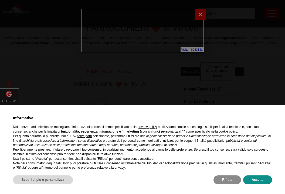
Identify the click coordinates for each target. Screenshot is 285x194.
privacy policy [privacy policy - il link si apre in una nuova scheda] (147, 127)
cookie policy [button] (228, 131)
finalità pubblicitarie (211, 141)
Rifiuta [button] (227, 180)
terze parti (84, 136)
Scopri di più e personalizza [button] (43, 180)
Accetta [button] (257, 180)
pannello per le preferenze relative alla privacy (92, 167)
